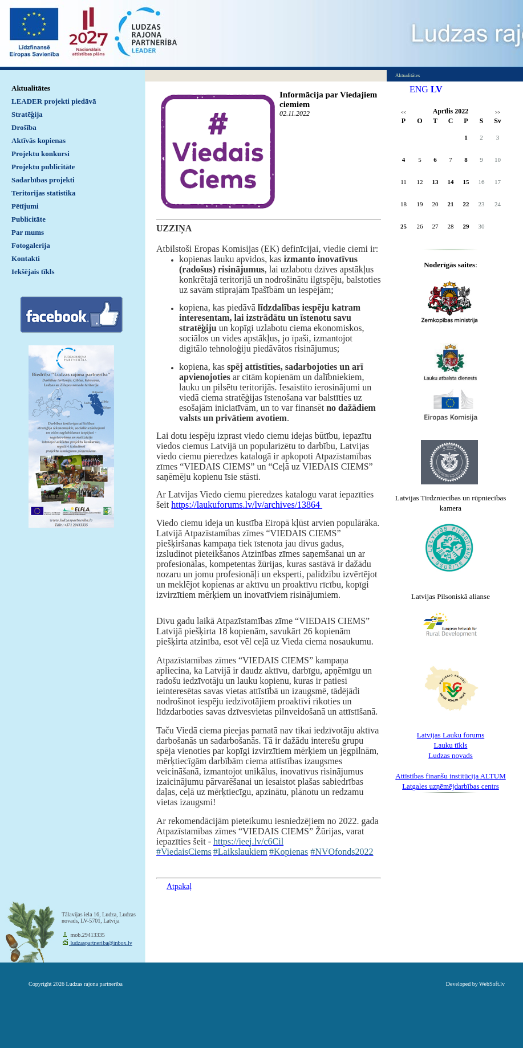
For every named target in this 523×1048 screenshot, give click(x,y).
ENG (419, 89)
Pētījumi (25, 206)
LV (437, 89)
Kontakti (25, 258)
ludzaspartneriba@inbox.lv (100, 943)
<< (403, 112)
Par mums (27, 232)
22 (466, 204)
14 (451, 181)
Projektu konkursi (40, 153)
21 (451, 204)
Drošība (24, 127)
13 (435, 181)
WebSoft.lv (492, 984)
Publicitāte (28, 219)
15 (466, 181)
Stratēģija (27, 114)
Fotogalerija (30, 245)
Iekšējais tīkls (32, 271)
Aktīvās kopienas (38, 140)
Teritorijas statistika (43, 193)
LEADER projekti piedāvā (53, 101)
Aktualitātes (30, 88)
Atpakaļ (179, 886)
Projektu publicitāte (43, 166)
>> (497, 112)
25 (403, 226)
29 (466, 226)
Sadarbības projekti (43, 180)
